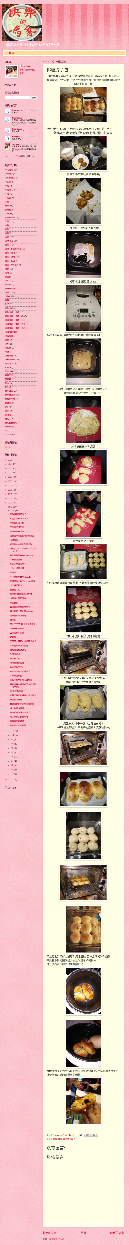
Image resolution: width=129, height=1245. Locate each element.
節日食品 (9, 371)
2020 (10, 481)
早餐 (55, 1139)
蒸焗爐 (8, 379)
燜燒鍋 (8, 403)
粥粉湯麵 (9, 356)
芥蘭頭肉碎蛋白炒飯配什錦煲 (23, 641)
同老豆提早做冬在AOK (20, 577)
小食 (7, 186)
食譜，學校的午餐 (13, 265)
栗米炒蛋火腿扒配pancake (21, 611)
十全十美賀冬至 (17, 568)
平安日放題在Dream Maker (21, 555)
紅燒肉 (13, 573)
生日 (7, 214)
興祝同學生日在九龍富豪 (21, 680)
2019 (10, 486)
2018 (10, 490)
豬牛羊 (8, 387)
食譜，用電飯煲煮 (13, 249)
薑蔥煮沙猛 (15, 659)
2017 (10, 494)
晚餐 (7, 292)
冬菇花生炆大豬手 (18, 564)
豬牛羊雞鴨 (10, 395)
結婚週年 (9, 364)
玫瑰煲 (8, 233)
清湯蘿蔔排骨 (16, 585)
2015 (10, 503)
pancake (8, 427)
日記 (7, 206)
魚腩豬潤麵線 (16, 700)
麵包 (60, 1139)
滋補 (7, 352)
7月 (12, 748)
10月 (13, 735)
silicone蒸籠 (10, 435)
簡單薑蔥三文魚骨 (18, 616)
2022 (10, 473)
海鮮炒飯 (14, 540)
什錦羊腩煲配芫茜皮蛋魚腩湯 (23, 695)
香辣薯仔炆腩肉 (17, 633)
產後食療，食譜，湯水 (15, 328)
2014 (10, 507)
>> (36, 156)
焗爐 (7, 300)
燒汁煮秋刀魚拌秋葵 (19, 717)
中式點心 (9, 190)
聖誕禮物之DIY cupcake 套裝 (22, 581)
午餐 (7, 194)
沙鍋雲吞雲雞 (16, 560)
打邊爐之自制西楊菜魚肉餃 (22, 704)
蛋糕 (7, 340)
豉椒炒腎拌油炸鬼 (18, 650)
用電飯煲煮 (10, 217)
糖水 (7, 407)
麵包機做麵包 (69, 1139)
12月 (13, 511)
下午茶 (8, 174)
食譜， (8, 245)
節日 (7, 367)
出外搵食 (9, 210)
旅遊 (7, 269)
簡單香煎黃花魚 (17, 523)
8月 (12, 744)
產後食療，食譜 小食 (14, 316)
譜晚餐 (8, 415)
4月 (12, 761)
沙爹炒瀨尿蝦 (16, 676)
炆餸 (7, 229)
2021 (10, 477)
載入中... (9, 447)
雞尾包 (13, 620)
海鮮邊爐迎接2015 (18, 514)
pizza (7, 431)
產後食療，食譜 (12, 312)
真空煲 (8, 277)
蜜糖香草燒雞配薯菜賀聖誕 (22, 536)
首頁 (11, 53)
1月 (12, 774)
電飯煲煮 (9, 375)
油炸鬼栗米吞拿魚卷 (19, 646)
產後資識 (9, 336)
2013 (10, 779)
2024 (10, 464)
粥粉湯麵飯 (10, 360)
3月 (12, 765)
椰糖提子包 (15, 590)
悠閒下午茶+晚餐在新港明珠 (23, 624)
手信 (7, 202)
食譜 (7, 237)
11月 (13, 731)
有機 (7, 225)
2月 (12, 770)
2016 (10, 498)
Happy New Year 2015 (19, 519)
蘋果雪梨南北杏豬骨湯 (20, 671)
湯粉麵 (8, 348)
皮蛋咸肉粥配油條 (18, 598)
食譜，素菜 (10, 253)
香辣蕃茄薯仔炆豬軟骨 (20, 607)
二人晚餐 (9, 170)
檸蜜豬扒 (14, 603)
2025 (10, 460)
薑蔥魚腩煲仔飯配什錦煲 (21, 594)
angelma (26, 66)
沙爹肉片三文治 (17, 667)
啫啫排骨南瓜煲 (17, 663)
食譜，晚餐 (10, 257)
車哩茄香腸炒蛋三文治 (20, 713)
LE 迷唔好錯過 (16, 691)
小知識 (8, 182)
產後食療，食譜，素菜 (15, 324)
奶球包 (13, 637)
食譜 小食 (9, 241)
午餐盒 (8, 198)
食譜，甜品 (10, 261)
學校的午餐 (10, 399)
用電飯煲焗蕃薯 (17, 721)
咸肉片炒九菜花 (17, 708)
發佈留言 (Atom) (56, 1239)
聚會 (7, 383)
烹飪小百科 (10, 296)
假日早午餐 (10, 289)
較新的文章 (50, 1232)
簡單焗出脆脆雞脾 (18, 725)
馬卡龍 (8, 285)
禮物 (7, 411)
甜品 (7, 304)
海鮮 (7, 273)
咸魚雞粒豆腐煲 (17, 629)
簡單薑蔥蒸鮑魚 (17, 527)
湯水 (7, 344)
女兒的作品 (10, 178)
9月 (12, 739)
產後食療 (9, 308)
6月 (12, 752)
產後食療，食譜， (13, 320)
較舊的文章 (117, 1232)
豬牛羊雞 (9, 391)
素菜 (7, 281)
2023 (10, 468)
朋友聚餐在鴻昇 (17, 531)
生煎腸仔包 (15, 654)
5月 (12, 757)
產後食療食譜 (11, 332)
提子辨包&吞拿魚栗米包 (21, 544)
